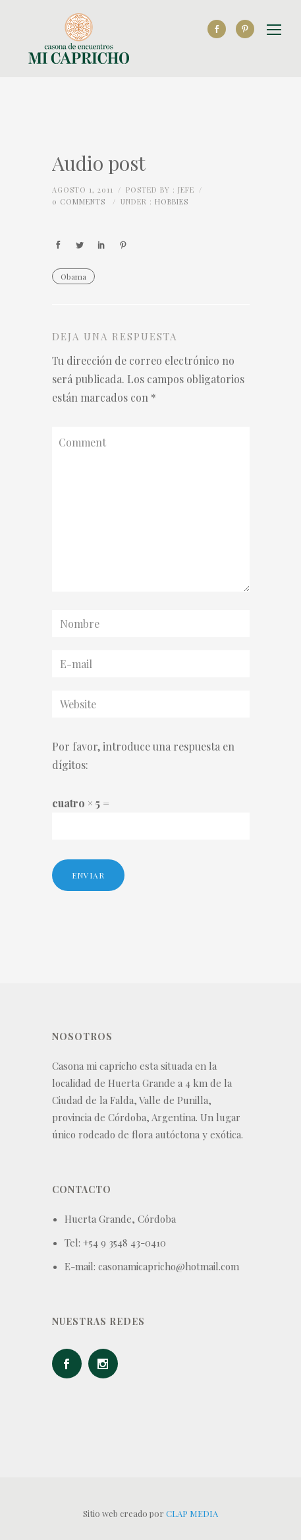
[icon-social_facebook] (220, 29)
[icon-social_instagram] (106, 1363)
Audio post (99, 163)
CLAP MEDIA (192, 1513)
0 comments (78, 201)
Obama (73, 276)
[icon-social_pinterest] (245, 29)
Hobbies (171, 201)
